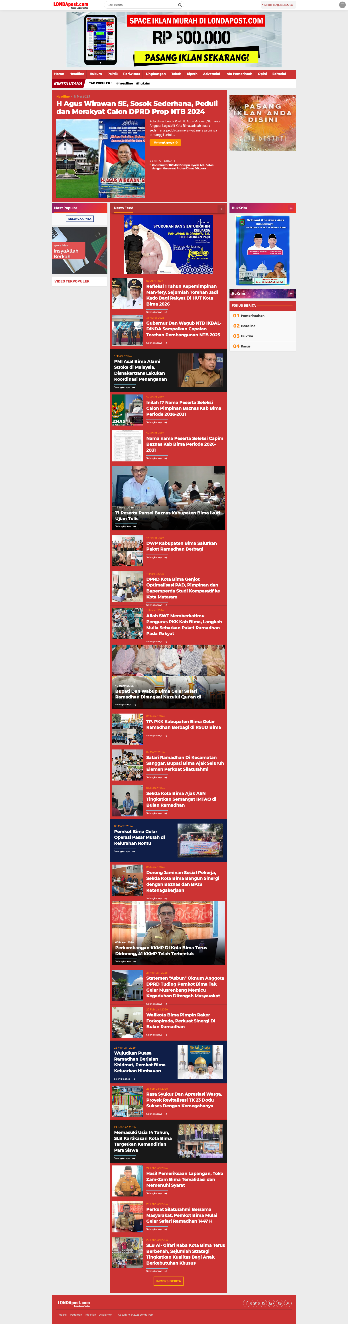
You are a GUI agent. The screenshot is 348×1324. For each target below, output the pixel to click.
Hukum (96, 74)
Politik (112, 74)
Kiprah (192, 74)
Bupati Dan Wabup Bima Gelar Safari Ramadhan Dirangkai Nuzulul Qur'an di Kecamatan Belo (158, 694)
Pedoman (76, 1314)
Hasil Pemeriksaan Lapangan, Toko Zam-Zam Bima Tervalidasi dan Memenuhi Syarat (184, 1179)
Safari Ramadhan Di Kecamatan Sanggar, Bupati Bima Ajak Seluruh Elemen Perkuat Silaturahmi (185, 763)
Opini (262, 74)
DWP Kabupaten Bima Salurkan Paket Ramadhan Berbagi (181, 546)
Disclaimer (105, 1314)
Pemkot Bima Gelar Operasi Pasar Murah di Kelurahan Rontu (139, 837)
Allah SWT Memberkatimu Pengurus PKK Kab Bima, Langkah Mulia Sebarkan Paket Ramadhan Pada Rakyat (184, 624)
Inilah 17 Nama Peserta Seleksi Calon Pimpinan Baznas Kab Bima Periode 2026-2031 (183, 408)
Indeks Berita (168, 1281)
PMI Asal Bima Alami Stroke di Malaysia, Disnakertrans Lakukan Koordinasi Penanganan (140, 370)
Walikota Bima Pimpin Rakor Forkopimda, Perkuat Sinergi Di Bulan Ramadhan (180, 1020)
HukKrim (239, 208)
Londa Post (146, 1314)
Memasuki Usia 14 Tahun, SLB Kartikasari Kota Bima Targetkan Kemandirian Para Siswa (143, 1141)
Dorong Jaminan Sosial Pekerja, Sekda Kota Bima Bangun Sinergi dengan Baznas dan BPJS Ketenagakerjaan (182, 881)
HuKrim (238, 293)
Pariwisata (131, 74)
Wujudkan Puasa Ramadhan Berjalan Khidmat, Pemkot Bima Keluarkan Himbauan (140, 1062)
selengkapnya (79, 218)
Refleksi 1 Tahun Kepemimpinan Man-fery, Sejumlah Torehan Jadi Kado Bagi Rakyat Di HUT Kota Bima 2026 (182, 295)
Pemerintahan (253, 316)
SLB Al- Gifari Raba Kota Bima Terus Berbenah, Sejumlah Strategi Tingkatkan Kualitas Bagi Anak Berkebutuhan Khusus (185, 1254)
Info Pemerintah (238, 74)
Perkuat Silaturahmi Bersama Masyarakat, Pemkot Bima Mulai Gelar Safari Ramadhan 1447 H (181, 1215)
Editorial (279, 74)
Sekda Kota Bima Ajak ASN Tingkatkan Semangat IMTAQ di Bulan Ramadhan (181, 799)
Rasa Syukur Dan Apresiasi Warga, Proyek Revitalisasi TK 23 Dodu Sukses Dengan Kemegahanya (184, 1100)
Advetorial (211, 74)
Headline (76, 74)
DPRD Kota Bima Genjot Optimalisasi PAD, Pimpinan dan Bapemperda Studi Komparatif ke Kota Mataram (183, 588)
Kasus (245, 346)
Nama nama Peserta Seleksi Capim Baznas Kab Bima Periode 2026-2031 (184, 444)
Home (59, 74)
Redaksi (62, 1314)
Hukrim (144, 83)
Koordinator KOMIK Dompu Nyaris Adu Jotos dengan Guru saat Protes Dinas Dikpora (182, 166)
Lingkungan (156, 74)
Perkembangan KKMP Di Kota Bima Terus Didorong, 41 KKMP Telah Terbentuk (161, 950)
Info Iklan (90, 1314)
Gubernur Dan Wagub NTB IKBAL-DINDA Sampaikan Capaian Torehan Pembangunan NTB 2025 (183, 329)
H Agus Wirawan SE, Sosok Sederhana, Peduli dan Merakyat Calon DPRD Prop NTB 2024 (137, 108)
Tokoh (176, 74)
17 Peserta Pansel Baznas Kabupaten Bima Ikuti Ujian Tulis (167, 516)
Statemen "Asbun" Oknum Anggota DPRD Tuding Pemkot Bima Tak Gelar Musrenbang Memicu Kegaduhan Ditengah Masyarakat (185, 987)
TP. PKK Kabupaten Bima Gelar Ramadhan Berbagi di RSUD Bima (183, 724)
